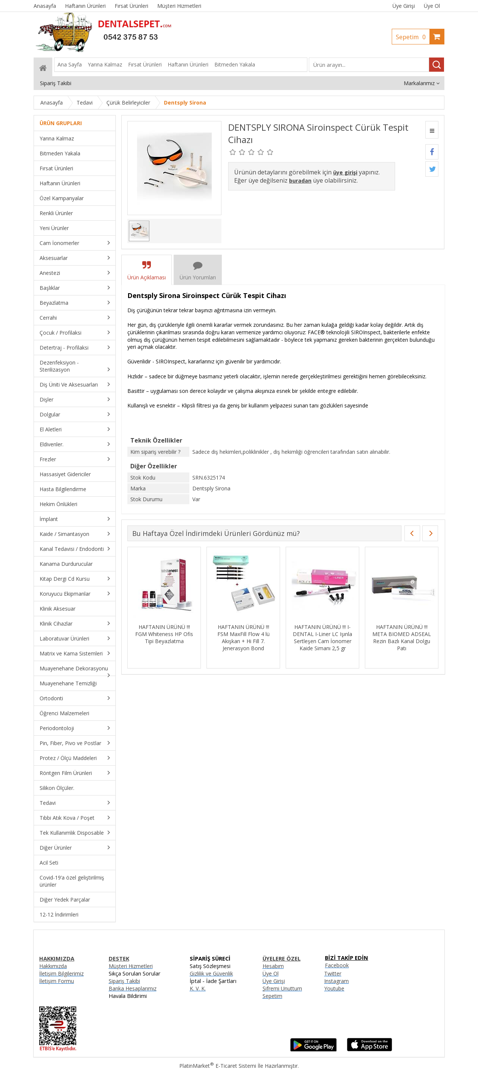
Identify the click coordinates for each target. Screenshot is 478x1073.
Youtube (334, 988)
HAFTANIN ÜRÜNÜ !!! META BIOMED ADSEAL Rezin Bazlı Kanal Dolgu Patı (401, 637)
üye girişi (345, 172)
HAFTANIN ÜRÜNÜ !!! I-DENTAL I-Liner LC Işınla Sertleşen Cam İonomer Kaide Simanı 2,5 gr (322, 637)
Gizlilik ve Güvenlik (211, 973)
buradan (300, 180)
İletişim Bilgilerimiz (61, 973)
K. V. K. (198, 988)
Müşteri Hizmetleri (131, 966)
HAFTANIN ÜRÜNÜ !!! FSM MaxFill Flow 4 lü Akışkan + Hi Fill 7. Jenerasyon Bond (243, 637)
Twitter (332, 973)
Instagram (336, 980)
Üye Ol (432, 5)
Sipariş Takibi (124, 980)
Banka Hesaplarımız (132, 988)
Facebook (337, 965)
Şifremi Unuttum (282, 988)
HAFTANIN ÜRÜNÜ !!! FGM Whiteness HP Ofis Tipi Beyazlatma (164, 634)
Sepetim (412, 37)
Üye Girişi (403, 5)
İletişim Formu (56, 980)
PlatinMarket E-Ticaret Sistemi (217, 1065)
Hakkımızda (53, 966)
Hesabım (273, 966)
